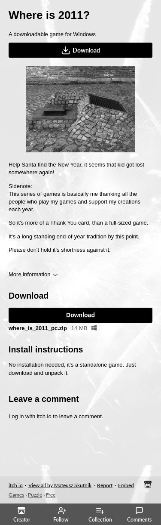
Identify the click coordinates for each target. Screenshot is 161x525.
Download (80, 50)
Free (50, 494)
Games (16, 494)
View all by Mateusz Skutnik (59, 485)
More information (33, 274)
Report (104, 485)
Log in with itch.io (30, 416)
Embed (126, 485)
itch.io (16, 485)
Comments (139, 514)
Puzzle (35, 494)
